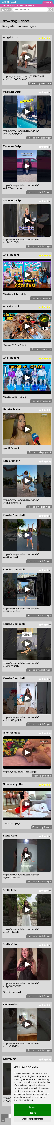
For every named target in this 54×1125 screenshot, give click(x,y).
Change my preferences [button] (32, 1119)
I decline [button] (32, 1113)
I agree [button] (32, 1107)
